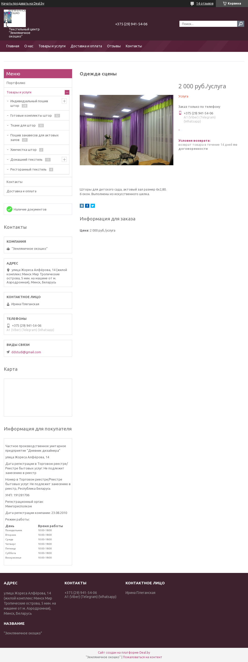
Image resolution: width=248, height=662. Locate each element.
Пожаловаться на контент (142, 657)
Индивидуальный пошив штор (29, 103)
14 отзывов (204, 3)
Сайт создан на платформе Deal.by (124, 652)
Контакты (134, 46)
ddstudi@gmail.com (26, 352)
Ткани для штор (23, 125)
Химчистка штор (23, 149)
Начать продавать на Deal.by (22, 3)
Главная (12, 46)
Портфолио (16, 83)
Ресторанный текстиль (28, 169)
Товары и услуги (52, 46)
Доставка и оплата (86, 46)
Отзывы (114, 46)
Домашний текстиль (26, 159)
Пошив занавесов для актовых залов (34, 137)
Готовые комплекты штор (31, 115)
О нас (28, 46)
